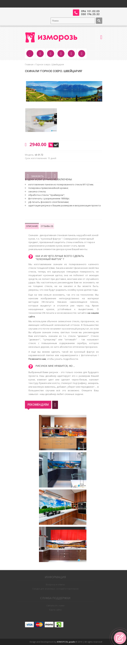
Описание (32, 226)
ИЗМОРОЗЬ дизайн (66, 641)
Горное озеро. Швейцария (49, 64)
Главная (29, 64)
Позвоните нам (37, 358)
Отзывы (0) (47, 226)
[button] (120, 638)
